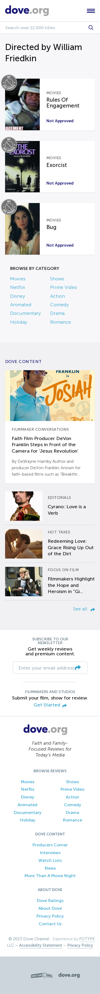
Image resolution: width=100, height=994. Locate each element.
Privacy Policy (50, 916)
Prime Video (63, 287)
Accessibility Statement (40, 945)
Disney (17, 296)
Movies (18, 278)
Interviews (50, 852)
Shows (57, 278)
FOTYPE (87, 939)
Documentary (25, 313)
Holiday (18, 322)
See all (84, 608)
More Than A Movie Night (50, 875)
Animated (20, 304)
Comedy (59, 304)
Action (57, 296)
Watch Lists (50, 860)
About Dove (50, 908)
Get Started (50, 705)
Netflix (17, 287)
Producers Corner (50, 845)
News (50, 868)
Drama (57, 313)
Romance (60, 322)
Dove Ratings (50, 900)
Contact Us (50, 924)
